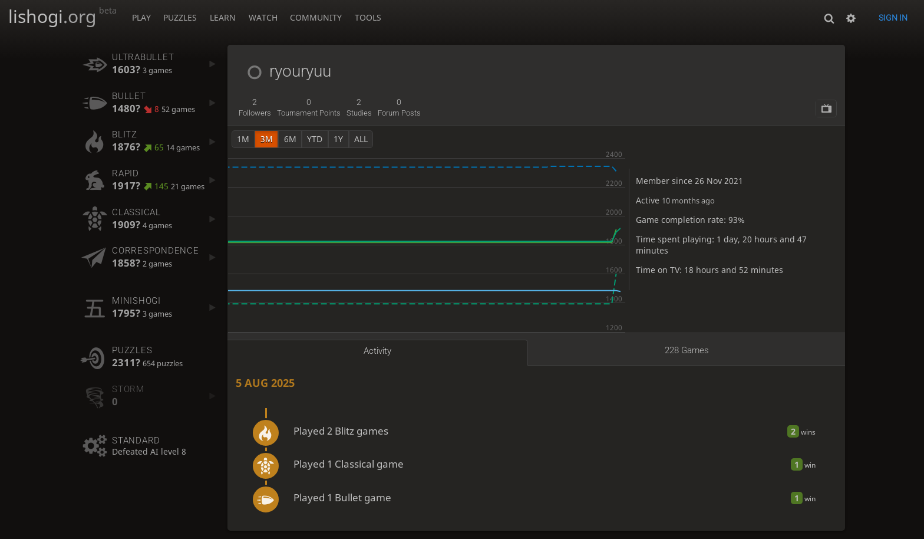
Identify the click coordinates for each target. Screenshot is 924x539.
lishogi (62, 16)
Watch (263, 17)
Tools (368, 17)
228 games (687, 350)
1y (338, 138)
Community (316, 17)
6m (290, 138)
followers (255, 107)
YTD (314, 138)
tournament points (309, 107)
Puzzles (180, 17)
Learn (223, 17)
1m (243, 138)
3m (266, 138)
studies (359, 107)
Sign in (893, 17)
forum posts (399, 107)
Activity (377, 351)
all (361, 138)
